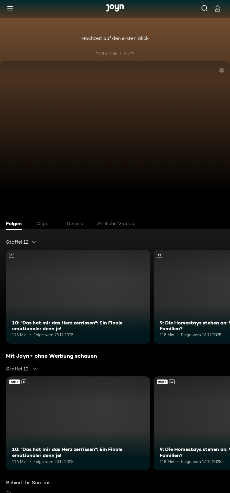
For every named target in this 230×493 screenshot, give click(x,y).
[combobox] (21, 242)
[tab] (15, 224)
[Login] (217, 8)
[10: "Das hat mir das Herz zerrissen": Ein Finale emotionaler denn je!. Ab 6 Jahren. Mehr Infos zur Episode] (78, 296)
